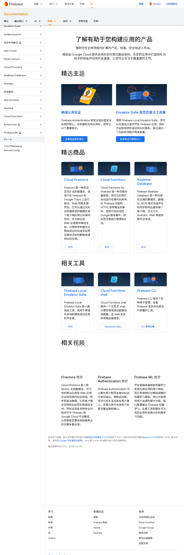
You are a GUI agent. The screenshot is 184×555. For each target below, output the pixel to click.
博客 (141, 3)
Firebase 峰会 (100, 522)
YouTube (97, 532)
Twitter (96, 527)
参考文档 (83, 21)
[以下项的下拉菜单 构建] (42, 4)
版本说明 (143, 532)
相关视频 (73, 342)
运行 (51, 3)
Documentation (16, 14)
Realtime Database (144, 182)
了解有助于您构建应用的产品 (114, 39)
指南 (50, 517)
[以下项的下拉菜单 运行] (58, 4)
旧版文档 (143, 543)
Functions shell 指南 (115, 326)
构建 (36, 3)
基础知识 (19, 21)
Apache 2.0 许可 (150, 437)
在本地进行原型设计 (130, 139)
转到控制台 (171, 3)
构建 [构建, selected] (50, 21)
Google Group (146, 527)
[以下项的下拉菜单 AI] (41, 21)
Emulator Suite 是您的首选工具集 (141, 112)
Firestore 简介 (72, 377)
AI (35, 21)
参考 (50, 522)
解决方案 (69, 3)
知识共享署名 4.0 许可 (99, 437)
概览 (6, 21)
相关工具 (73, 263)
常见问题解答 (145, 538)
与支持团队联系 (147, 517)
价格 (82, 3)
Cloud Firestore (76, 180)
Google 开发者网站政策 (70, 440)
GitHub (51, 538)
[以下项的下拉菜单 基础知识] (28, 21)
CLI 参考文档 (147, 326)
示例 (96, 21)
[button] (19, 26)
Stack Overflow (147, 522)
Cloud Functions (113, 180)
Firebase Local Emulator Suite (75, 293)
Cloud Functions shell (113, 293)
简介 (70, 247)
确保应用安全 (71, 112)
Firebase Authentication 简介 (113, 379)
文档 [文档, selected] (92, 3)
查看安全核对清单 (74, 139)
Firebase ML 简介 (147, 377)
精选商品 (73, 152)
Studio (157, 3)
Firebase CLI (146, 291)
